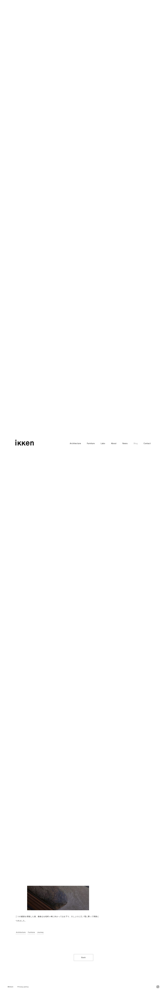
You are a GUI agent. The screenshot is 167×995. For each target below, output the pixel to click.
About (113, 13)
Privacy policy (23, 987)
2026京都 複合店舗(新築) (128, 46)
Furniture (91, 13)
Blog (136, 13)
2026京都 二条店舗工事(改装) (129, 50)
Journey (40, 932)
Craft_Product (123, 96)
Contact (147, 13)
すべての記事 (122, 76)
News (125, 13)
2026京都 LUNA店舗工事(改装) (130, 42)
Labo (103, 13)
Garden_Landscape (125, 92)
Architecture (75, 13)
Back (83, 957)
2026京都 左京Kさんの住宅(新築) (131, 54)
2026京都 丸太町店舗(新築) (129, 38)
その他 (120, 105)
